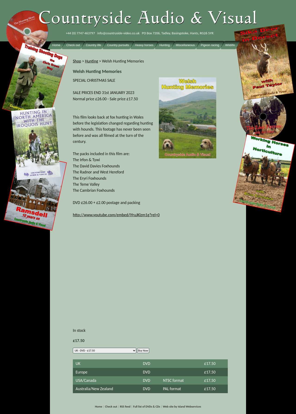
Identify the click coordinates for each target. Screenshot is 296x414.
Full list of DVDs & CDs (146, 406)
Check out (111, 406)
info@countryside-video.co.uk (118, 33)
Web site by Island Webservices (182, 406)
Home (98, 406)
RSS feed (125, 406)
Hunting (91, 61)
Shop (77, 61)
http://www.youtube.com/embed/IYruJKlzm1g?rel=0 (116, 214)
